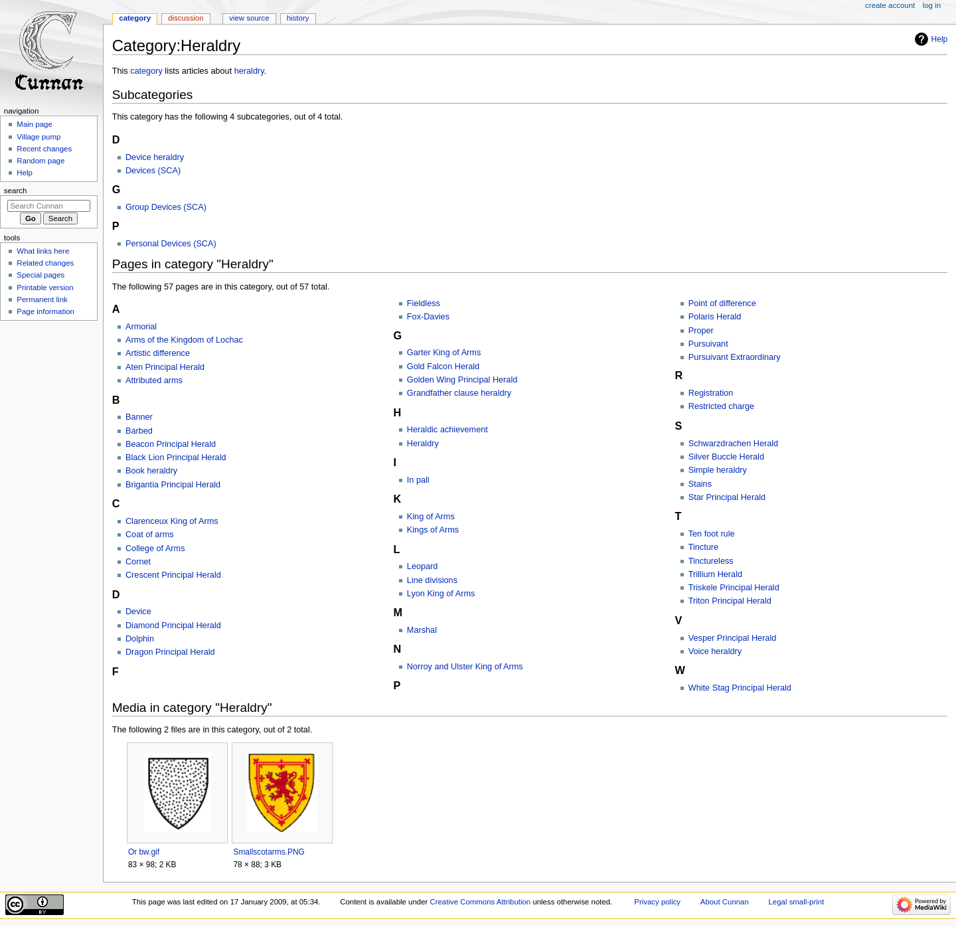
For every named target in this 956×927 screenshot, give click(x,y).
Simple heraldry (717, 470)
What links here (43, 251)
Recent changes (44, 149)
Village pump (38, 137)
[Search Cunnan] (48, 206)
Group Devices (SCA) (165, 207)
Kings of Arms (433, 530)
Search (15, 191)
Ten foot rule (711, 534)
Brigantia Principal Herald (172, 484)
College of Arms (155, 548)
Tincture (703, 547)
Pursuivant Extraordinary (734, 357)
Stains (700, 484)
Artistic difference (157, 353)
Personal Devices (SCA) (170, 243)
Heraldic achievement (447, 429)
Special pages (40, 275)
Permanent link (42, 299)
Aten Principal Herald (164, 367)
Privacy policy (657, 902)
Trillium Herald (715, 574)
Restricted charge (721, 406)
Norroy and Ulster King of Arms (465, 666)
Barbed (139, 431)
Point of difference (722, 303)
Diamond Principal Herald (173, 625)
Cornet (138, 561)
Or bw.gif (143, 852)
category (146, 71)
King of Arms (431, 516)
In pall (418, 480)
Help (939, 39)
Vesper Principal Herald (732, 638)
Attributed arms (154, 380)
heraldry (249, 71)
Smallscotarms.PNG (268, 852)
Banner (139, 417)
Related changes (45, 263)
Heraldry (423, 443)
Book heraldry (151, 470)
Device (138, 611)
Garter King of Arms (444, 352)
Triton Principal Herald (729, 601)
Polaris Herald (715, 316)
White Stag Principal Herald (739, 688)
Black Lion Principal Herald (175, 457)
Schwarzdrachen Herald (733, 443)
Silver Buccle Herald (726, 457)
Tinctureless (711, 561)
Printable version (45, 288)
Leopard (422, 566)
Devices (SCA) (153, 170)
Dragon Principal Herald (170, 652)
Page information (45, 311)
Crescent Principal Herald (173, 575)
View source (249, 18)
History (298, 18)
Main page (34, 124)
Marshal (422, 630)
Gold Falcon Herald (443, 366)
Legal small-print (797, 902)
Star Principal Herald (726, 497)
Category (135, 18)
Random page (40, 161)
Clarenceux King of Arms (171, 521)
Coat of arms (149, 534)
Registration (711, 393)
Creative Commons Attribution (480, 902)
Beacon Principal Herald (170, 444)
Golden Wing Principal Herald (462, 379)
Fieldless (423, 303)
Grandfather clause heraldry (459, 393)
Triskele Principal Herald (733, 587)
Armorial (141, 326)
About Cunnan (724, 902)
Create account (890, 5)
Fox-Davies (428, 316)
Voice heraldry (715, 651)
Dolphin (139, 638)
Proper (701, 330)
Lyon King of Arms (441, 593)
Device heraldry (154, 157)
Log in (932, 5)
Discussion (185, 18)
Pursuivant (708, 344)
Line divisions (432, 580)
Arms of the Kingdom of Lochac (184, 340)
